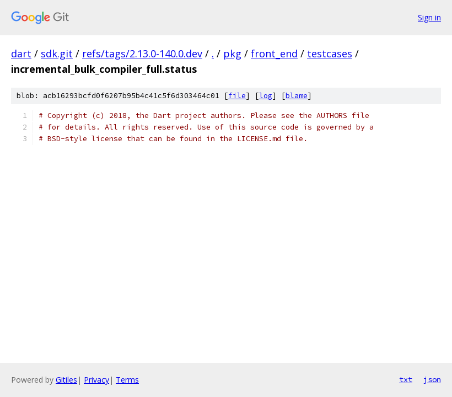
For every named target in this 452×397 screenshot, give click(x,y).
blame (297, 95)
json (432, 379)
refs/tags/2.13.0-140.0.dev (142, 53)
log (265, 95)
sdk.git (57, 53)
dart (21, 53)
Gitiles (66, 379)
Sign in (429, 17)
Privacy (96, 379)
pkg (232, 53)
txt (405, 379)
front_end (274, 53)
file (237, 95)
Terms (127, 379)
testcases (329, 53)
